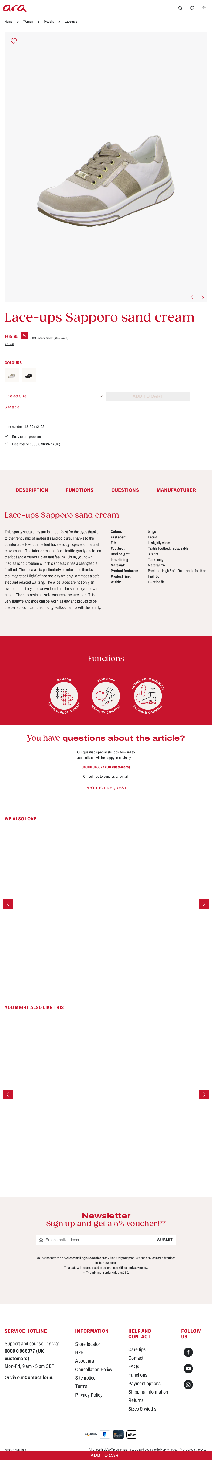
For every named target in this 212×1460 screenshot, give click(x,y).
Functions (137, 1375)
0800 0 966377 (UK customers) (106, 768)
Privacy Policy (89, 1395)
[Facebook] (188, 1352)
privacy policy (138, 1267)
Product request (106, 789)
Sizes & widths (142, 1409)
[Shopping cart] (204, 8)
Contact (136, 1358)
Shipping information (148, 1392)
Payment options (144, 1383)
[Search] (180, 8)
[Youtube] (188, 1368)
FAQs (133, 1366)
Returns (136, 1400)
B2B (79, 1352)
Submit (165, 1240)
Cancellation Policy (93, 1369)
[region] (106, 167)
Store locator (87, 1344)
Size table (12, 407)
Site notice (85, 1378)
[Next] (202, 297)
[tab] (32, 491)
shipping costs (129, 1449)
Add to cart (106, 1455)
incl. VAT (9, 344)
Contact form (38, 1377)
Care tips (137, 1349)
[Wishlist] (192, 8)
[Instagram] (188, 1384)
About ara (84, 1361)
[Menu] (169, 8)
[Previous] (192, 297)
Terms (81, 1386)
